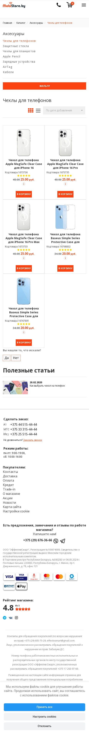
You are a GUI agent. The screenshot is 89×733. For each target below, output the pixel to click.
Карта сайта (12, 507)
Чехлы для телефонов (19, 41)
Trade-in (9, 489)
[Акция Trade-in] (23, 184)
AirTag (7, 67)
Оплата (8, 480)
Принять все (44, 707)
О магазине (11, 494)
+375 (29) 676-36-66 (37, 540)
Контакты (10, 472)
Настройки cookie (16, 511)
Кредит (8, 485)
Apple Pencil (11, 56)
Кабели (8, 72)
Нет (16, 358)
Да (7, 358)
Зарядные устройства (19, 61)
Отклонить (44, 726)
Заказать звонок (32, 440)
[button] (64, 110)
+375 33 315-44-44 (23, 429)
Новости (9, 502)
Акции (7, 498)
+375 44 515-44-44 (23, 424)
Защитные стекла (16, 46)
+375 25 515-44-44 (23, 434)
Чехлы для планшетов (19, 51)
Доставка (10, 476)
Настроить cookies (44, 716)
